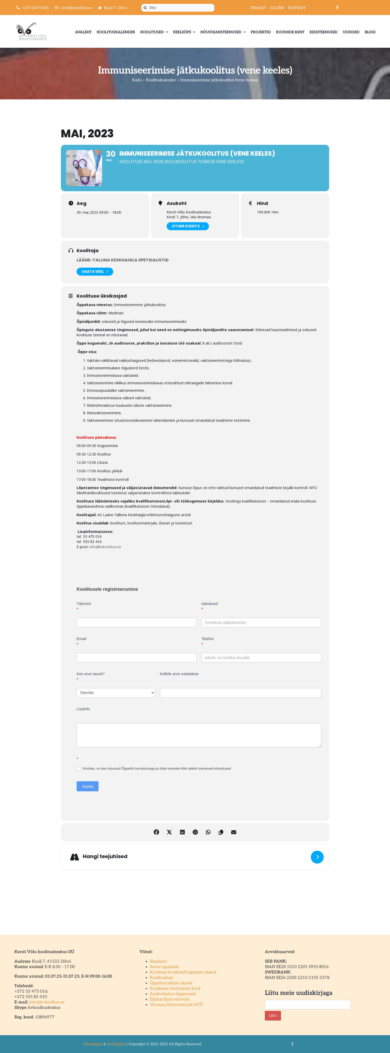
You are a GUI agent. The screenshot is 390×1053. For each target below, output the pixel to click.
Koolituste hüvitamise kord (175, 988)
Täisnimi (84, 606)
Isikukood (209, 606)
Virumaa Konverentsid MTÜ (176, 1004)
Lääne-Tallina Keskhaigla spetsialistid (123, 260)
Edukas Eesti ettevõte (170, 999)
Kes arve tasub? (90, 676)
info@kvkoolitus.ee (105, 546)
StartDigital (116, 1044)
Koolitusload (161, 977)
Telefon (207, 641)
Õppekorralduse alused (171, 983)
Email (81, 641)
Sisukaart (158, 961)
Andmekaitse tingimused (173, 994)
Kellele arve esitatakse (179, 674)
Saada (87, 786)
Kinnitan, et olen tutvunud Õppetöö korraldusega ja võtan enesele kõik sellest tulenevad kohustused (154, 769)
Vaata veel (95, 271)
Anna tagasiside (164, 966)
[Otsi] (177, 8)
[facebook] (337, 7)
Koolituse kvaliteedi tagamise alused (183, 972)
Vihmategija (92, 1044)
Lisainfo (83, 709)
